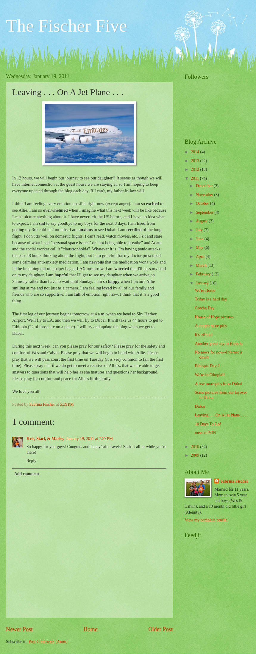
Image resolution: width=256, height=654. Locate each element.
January (203, 283)
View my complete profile (206, 520)
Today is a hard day (211, 299)
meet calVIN (205, 432)
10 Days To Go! (208, 424)
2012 (195, 169)
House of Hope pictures (214, 317)
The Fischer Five (66, 25)
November (205, 195)
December (205, 186)
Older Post (160, 629)
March (201, 265)
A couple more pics (211, 325)
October (203, 203)
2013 (195, 161)
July (200, 230)
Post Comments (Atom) (48, 641)
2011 (195, 178)
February (204, 274)
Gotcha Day (204, 308)
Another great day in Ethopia (218, 343)
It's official (203, 334)
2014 (195, 152)
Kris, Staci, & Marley (45, 438)
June (200, 239)
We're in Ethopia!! (210, 375)
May (200, 247)
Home (90, 629)
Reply (31, 460)
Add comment (26, 474)
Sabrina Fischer (234, 481)
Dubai (200, 406)
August (202, 221)
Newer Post (19, 629)
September (205, 212)
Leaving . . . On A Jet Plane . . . (220, 415)
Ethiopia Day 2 (207, 366)
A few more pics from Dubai (218, 384)
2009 (195, 455)
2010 (195, 446)
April (201, 256)
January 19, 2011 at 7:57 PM (89, 438)
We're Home (205, 290)
